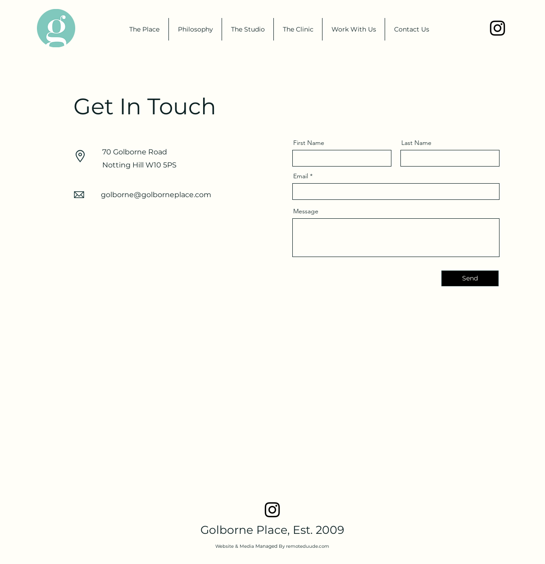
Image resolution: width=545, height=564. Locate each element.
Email (300, 176)
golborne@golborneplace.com (156, 194)
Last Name (416, 143)
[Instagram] (497, 28)
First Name (308, 143)
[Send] (470, 278)
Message (305, 211)
